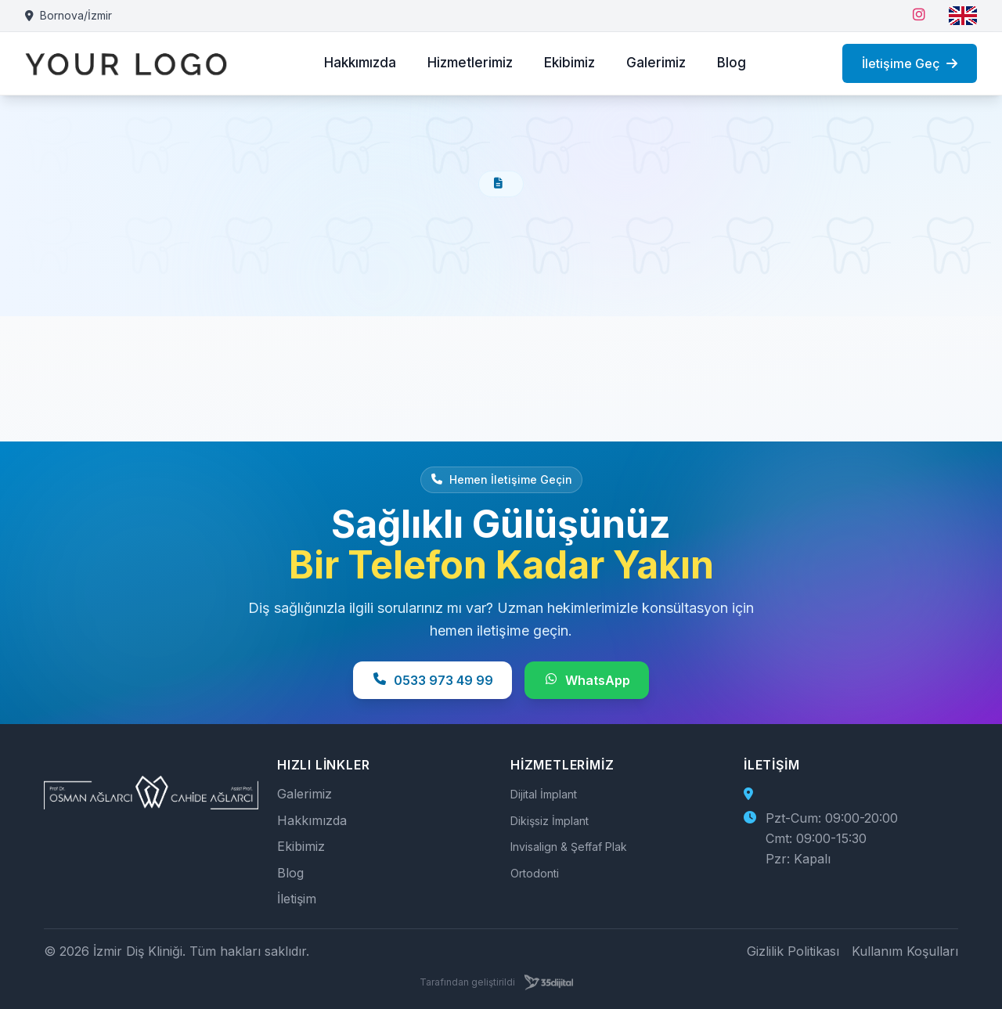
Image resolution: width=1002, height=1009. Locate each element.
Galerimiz (656, 62)
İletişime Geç (909, 63)
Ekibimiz (569, 62)
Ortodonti (534, 873)
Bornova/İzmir (68, 15)
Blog (731, 62)
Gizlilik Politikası (793, 951)
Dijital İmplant (543, 794)
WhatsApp (586, 680)
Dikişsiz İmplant (549, 820)
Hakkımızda (360, 62)
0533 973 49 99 (432, 680)
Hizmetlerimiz (470, 62)
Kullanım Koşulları (905, 951)
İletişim (296, 898)
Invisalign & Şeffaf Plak (568, 846)
